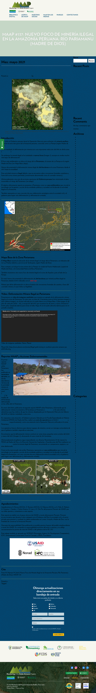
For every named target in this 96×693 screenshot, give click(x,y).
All (34, 610)
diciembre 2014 (82, 387)
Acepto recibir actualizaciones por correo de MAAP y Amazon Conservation (46, 629)
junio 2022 (80, 211)
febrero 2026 (81, 139)
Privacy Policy (10, 688)
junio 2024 (80, 169)
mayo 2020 (81, 257)
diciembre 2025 (82, 141)
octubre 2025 (81, 146)
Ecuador (80, 410)
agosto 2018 (81, 299)
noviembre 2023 (82, 179)
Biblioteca (13, 15)
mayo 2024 (81, 171)
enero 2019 (80, 289)
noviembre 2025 (82, 143)
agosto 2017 (81, 324)
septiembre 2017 (82, 322)
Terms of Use (20, 688)
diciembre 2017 (82, 316)
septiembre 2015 (82, 371)
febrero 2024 (81, 175)
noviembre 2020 (82, 246)
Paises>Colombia (82, 429)
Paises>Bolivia (81, 425)
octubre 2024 (81, 160)
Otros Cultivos (82, 421)
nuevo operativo (6, 444)
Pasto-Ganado (82, 437)
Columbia (53, 606)
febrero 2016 (81, 362)
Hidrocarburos (82, 414)
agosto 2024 (81, 164)
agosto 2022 (81, 207)
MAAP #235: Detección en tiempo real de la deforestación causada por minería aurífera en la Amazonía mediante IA (83, 100)
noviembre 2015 (82, 366)
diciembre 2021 (82, 221)
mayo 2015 (80, 379)
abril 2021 (80, 236)
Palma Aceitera (82, 435)
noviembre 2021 (82, 223)
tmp (78, 450)
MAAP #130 (6, 151)
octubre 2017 (81, 320)
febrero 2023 (81, 194)
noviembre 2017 (82, 318)
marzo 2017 (81, 335)
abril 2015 (80, 381)
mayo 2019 (80, 280)
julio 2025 (80, 150)
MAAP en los (48, 15)
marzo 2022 (81, 215)
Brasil (78, 402)
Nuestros (36, 15)
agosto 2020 (81, 253)
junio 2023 (80, 188)
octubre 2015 (81, 368)
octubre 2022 (81, 202)
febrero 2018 (81, 312)
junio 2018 (80, 303)
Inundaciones (81, 416)
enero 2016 (80, 364)
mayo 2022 (80, 213)
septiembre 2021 (82, 228)
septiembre (5, 422)
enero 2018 (80, 314)
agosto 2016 (81, 350)
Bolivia (79, 400)
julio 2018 (80, 301)
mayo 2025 (80, 154)
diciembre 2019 (82, 265)
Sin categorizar (82, 446)
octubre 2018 (81, 295)
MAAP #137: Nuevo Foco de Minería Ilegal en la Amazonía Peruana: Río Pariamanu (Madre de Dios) (32, 70)
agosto (65, 420)
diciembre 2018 (82, 291)
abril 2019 (80, 282)
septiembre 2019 (82, 272)
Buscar (75, 57)
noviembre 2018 (82, 293)
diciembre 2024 (82, 158)
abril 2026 (80, 137)
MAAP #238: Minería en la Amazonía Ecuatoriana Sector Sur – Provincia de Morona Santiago (83, 83)
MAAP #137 (11, 583)
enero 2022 (81, 219)
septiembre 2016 (82, 347)
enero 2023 (80, 196)
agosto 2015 (81, 373)
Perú (78, 439)
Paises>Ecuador (82, 431)
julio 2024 (80, 167)
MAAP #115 (49, 410)
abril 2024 (80, 173)
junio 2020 (80, 255)
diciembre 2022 (82, 198)
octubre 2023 (81, 181)
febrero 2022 (81, 217)
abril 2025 (80, 156)
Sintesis (79, 448)
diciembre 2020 (82, 244)
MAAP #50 (4, 394)
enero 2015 (80, 385)
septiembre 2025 (82, 148)
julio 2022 (80, 209)
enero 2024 (81, 177)
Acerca (24, 15)
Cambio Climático (83, 404)
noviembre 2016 (82, 343)
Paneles (60, 15)
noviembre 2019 (82, 268)
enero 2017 (80, 339)
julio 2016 (80, 352)
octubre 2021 (81, 225)
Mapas (79, 418)
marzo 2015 (81, 383)
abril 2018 (80, 307)
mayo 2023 (80, 190)
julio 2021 (80, 232)
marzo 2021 (81, 238)
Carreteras (80, 406)
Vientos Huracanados (84, 452)
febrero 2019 (81, 286)
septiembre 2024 (82, 162)
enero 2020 (81, 263)
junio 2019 (80, 278)
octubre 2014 (81, 392)
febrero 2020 (81, 261)
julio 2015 (80, 375)
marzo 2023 (81, 192)
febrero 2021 (81, 240)
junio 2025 (80, 152)
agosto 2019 (81, 274)
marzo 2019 (81, 284)
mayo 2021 (80, 234)
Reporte (79, 442)
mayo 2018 (80, 305)
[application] (29, 326)
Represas (80, 444)
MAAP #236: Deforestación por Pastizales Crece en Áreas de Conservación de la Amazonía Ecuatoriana (83, 91)
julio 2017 (80, 326)
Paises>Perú (12, 581)
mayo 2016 (80, 356)
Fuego (79, 412)
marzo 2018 (81, 310)
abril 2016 (80, 358)
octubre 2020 (81, 249)
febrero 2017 (81, 337)
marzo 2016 (81, 360)
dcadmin (37, 76)
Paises (79, 423)
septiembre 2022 (82, 204)
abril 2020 (80, 259)
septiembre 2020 (82, 251)
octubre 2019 (81, 270)
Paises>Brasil (81, 427)
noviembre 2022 (82, 200)
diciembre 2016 (82, 341)
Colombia (80, 408)
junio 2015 (80, 377)
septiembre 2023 (82, 183)
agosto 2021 (81, 230)
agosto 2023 (81, 186)
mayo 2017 (80, 331)
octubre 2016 (81, 345)
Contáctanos (72, 15)
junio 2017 (80, 328)
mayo (60, 420)
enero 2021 (80, 242)
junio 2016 (80, 354)
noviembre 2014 (82, 389)
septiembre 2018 (82, 297)
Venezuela (53, 608)
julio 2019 (80, 276)
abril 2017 (80, 333)
